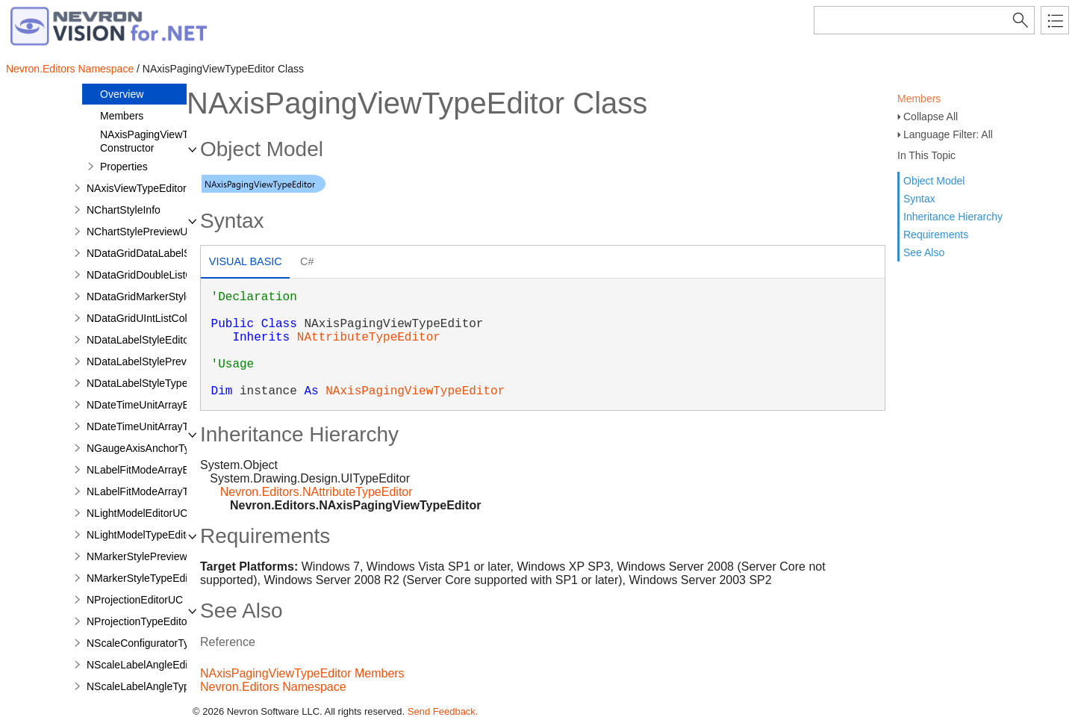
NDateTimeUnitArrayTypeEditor (160, 426)
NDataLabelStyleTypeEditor (151, 383)
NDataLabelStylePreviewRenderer (166, 361)
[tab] (245, 263)
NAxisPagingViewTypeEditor (415, 391)
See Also (923, 252)
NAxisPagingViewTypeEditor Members (302, 673)
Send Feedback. (443, 711)
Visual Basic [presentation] (245, 261)
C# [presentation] (307, 261)
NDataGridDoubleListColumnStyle (166, 275)
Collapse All (930, 116)
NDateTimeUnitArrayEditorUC (156, 405)
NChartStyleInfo (124, 210)
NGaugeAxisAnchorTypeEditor (157, 448)
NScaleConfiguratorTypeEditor (157, 643)
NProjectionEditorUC (135, 600)
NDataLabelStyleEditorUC (147, 340)
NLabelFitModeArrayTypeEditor (159, 491)
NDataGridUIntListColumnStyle (159, 318)
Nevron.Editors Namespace (70, 69)
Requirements (935, 234)
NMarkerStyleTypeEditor (143, 578)
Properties (124, 167)
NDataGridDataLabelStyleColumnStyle (176, 253)
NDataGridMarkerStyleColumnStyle (169, 296)
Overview (121, 94)
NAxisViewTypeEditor (137, 188)
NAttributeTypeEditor (368, 337)
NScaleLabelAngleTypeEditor (154, 686)
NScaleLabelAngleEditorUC (151, 665)
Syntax (919, 199)
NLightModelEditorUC (137, 513)
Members (919, 99)
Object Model (934, 181)
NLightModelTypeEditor (141, 535)
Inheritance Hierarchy (953, 217)
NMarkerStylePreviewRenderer (159, 556)
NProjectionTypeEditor (138, 621)
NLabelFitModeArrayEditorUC (156, 470)
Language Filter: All (948, 134)
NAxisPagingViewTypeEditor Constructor (166, 141)
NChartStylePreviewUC (141, 232)
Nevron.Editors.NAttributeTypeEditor (316, 491)
